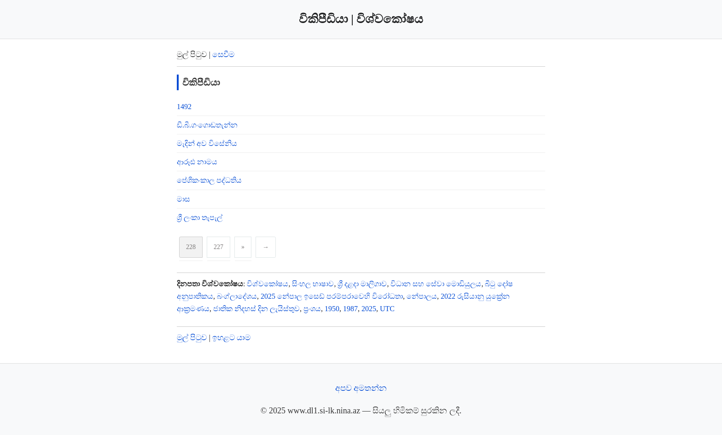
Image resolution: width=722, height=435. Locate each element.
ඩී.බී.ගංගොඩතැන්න (207, 125)
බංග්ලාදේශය (237, 296)
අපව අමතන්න (361, 388)
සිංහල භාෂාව (313, 284)
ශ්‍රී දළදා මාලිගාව (362, 284)
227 (218, 247)
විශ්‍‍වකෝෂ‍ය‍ (267, 284)
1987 (350, 309)
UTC (387, 309)
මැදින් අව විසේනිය (207, 143)
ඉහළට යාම (231, 337)
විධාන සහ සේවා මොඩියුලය (435, 284)
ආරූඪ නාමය (197, 162)
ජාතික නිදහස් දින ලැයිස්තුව (256, 309)
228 (191, 247)
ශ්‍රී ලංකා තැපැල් (199, 217)
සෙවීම (223, 54)
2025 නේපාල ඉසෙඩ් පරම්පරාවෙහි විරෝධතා (332, 296)
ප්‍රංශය (312, 309)
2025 (368, 309)
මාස (183, 199)
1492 (184, 106)
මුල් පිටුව (192, 337)
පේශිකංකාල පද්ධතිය (209, 180)
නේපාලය (422, 296)
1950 (332, 309)
